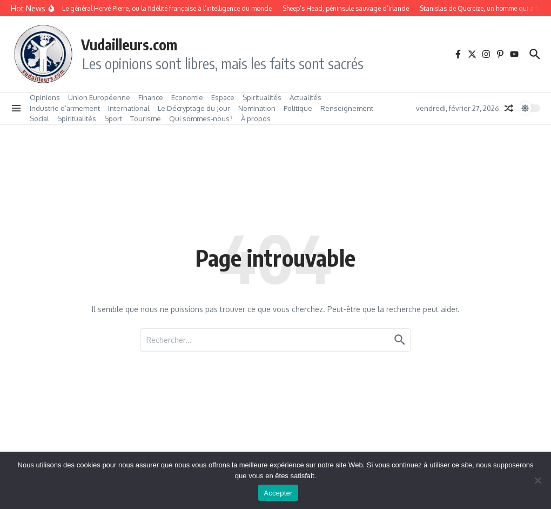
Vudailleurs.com (129, 44)
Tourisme (145, 118)
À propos (256, 118)
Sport (113, 118)
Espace (222, 97)
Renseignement (346, 108)
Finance (150, 97)
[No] (537, 480)
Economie (187, 97)
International (129, 108)
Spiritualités (262, 97)
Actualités (305, 97)
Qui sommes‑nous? (201, 118)
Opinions (45, 97)
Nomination (257, 108)
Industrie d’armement (65, 108)
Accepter (278, 493)
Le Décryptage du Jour (194, 108)
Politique (298, 108)
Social (39, 118)
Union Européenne (99, 97)
